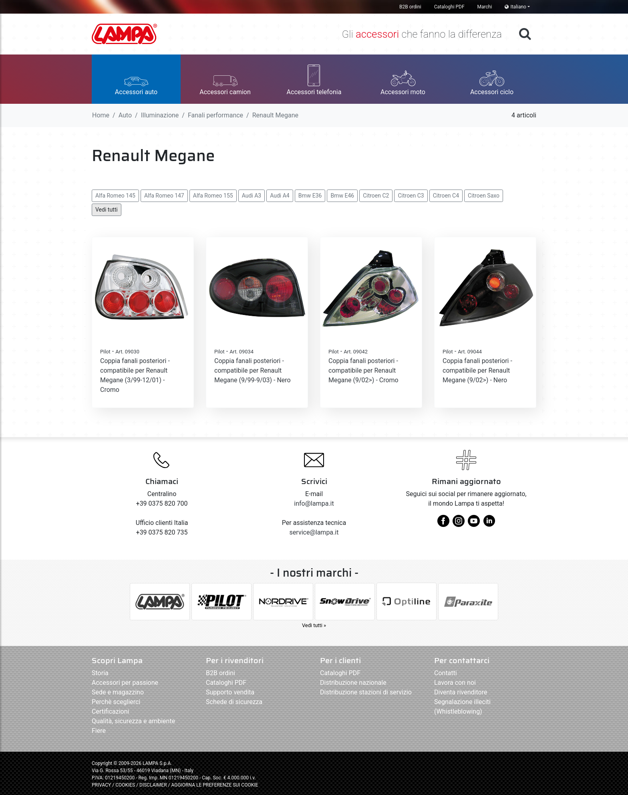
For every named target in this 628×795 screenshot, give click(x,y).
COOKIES (125, 785)
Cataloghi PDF (449, 7)
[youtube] (474, 524)
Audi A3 (252, 195)
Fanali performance (215, 115)
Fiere (99, 730)
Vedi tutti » (314, 625)
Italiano (515, 7)
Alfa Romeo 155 (213, 195)
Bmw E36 (310, 195)
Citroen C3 (411, 195)
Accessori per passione (125, 682)
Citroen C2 (376, 195)
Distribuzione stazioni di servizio (366, 692)
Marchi (484, 7)
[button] (136, 79)
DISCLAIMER (153, 785)
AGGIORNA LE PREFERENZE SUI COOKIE (214, 785)
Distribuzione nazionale (353, 682)
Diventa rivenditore (460, 692)
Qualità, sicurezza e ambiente (133, 721)
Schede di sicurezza (234, 702)
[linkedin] (489, 524)
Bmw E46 (342, 195)
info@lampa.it (314, 503)
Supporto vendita (230, 692)
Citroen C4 (446, 195)
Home (100, 115)
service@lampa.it (314, 532)
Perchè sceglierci (116, 702)
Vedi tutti (106, 209)
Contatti (445, 673)
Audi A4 (280, 195)
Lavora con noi (455, 682)
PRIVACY (101, 785)
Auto (125, 115)
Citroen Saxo (483, 195)
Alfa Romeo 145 (115, 195)
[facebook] (443, 524)
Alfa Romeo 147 (164, 195)
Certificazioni (110, 711)
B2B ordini (410, 7)
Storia (100, 673)
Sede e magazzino (118, 692)
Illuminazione (160, 115)
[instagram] (459, 524)
